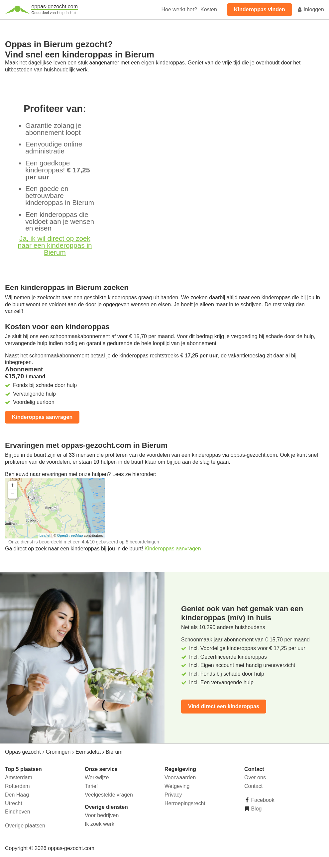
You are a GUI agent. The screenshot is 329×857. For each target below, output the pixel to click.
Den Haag (17, 795)
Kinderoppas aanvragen (42, 417)
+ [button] (13, 485)
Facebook (262, 800)
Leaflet (45, 535)
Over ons (255, 777)
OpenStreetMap (70, 535)
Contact (253, 786)
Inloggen (310, 9)
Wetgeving (176, 786)
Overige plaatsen (25, 825)
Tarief (91, 786)
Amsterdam (18, 777)
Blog (256, 808)
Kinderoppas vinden (259, 9)
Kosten (208, 9)
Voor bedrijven (102, 815)
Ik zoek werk (99, 824)
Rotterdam (17, 786)
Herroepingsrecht (184, 803)
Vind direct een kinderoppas (223, 706)
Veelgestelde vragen (109, 795)
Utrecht (13, 803)
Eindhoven (17, 811)
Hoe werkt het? (179, 9)
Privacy (173, 795)
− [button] (13, 494)
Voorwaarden (180, 777)
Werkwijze (97, 777)
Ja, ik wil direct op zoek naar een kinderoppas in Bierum (55, 245)
